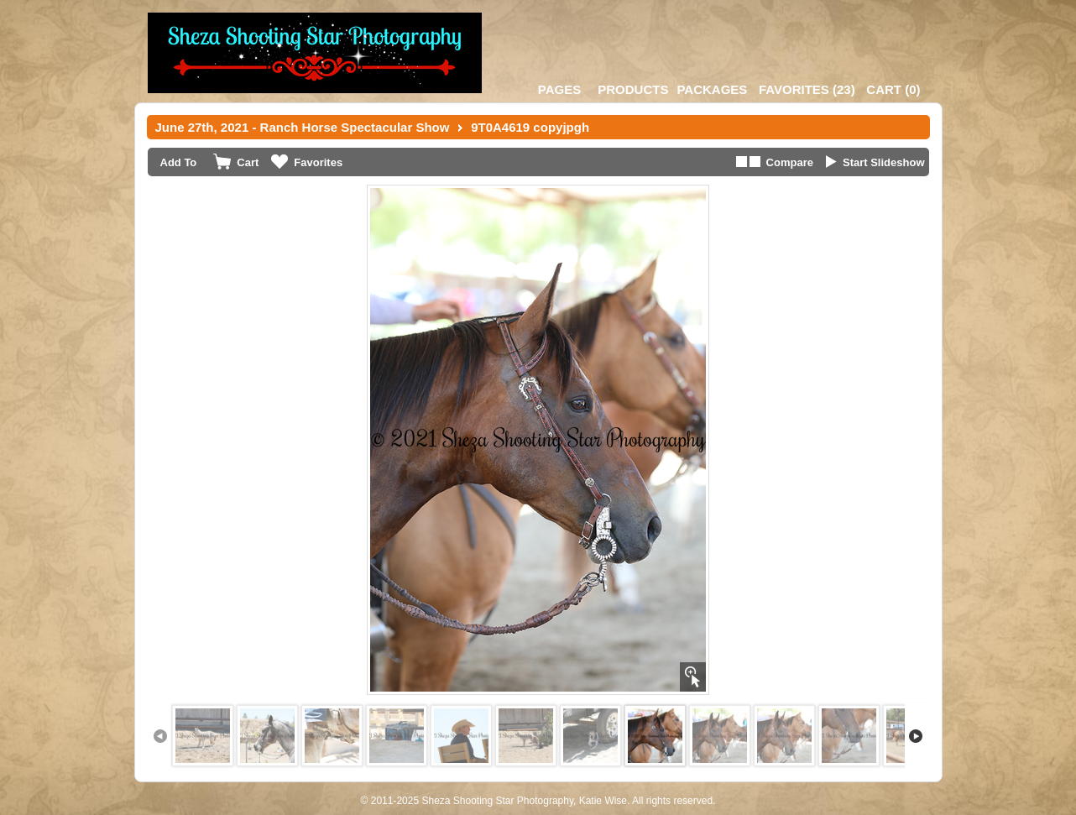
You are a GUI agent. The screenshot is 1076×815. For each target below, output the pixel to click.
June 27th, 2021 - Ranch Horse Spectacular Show (302, 127)
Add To (178, 162)
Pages (559, 89)
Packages (711, 89)
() (807, 89)
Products (633, 89)
